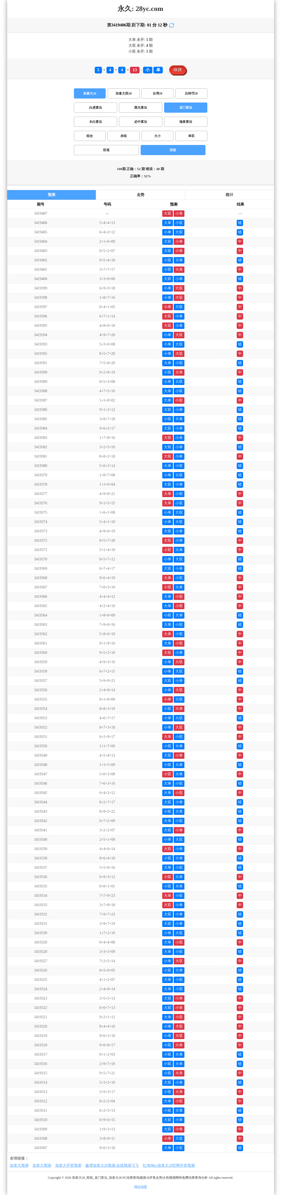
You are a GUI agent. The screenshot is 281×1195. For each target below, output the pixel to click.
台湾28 (157, 93)
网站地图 (140, 1187)
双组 (173, 150)
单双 (191, 136)
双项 (106, 150)
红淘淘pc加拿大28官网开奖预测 (169, 1165)
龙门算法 (185, 107)
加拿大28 (89, 93)
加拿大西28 (124, 93)
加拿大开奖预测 (68, 1165)
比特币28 (191, 93)
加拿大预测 (19, 1165)
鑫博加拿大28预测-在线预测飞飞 (112, 1165)
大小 (157, 136)
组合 (89, 136)
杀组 (123, 136)
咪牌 (177, 70)
